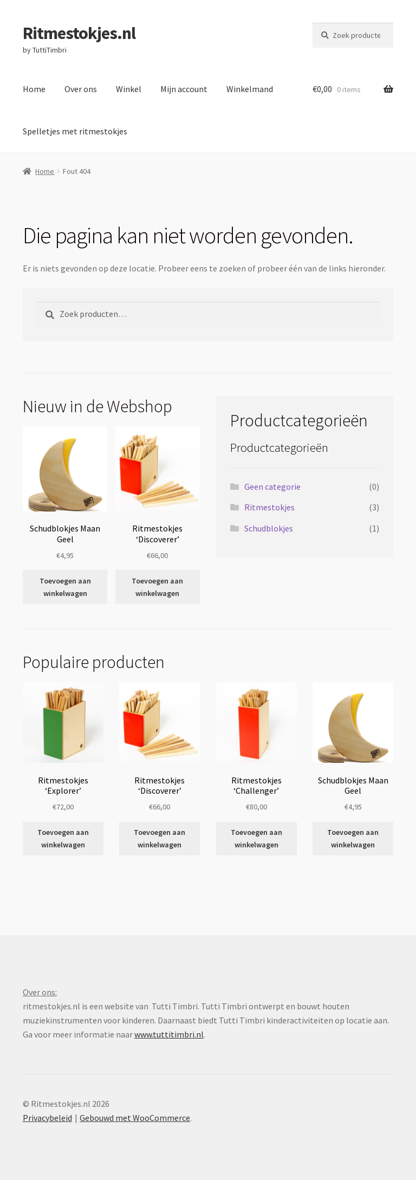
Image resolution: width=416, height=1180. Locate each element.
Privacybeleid (47, 1117)
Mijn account (183, 88)
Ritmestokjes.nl (79, 33)
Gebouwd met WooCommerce (135, 1117)
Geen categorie (272, 486)
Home (34, 88)
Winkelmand (249, 88)
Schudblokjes (268, 528)
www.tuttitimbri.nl (169, 1034)
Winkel (128, 88)
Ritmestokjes (269, 507)
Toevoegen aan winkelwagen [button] (65, 587)
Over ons (80, 88)
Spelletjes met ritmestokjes (75, 131)
